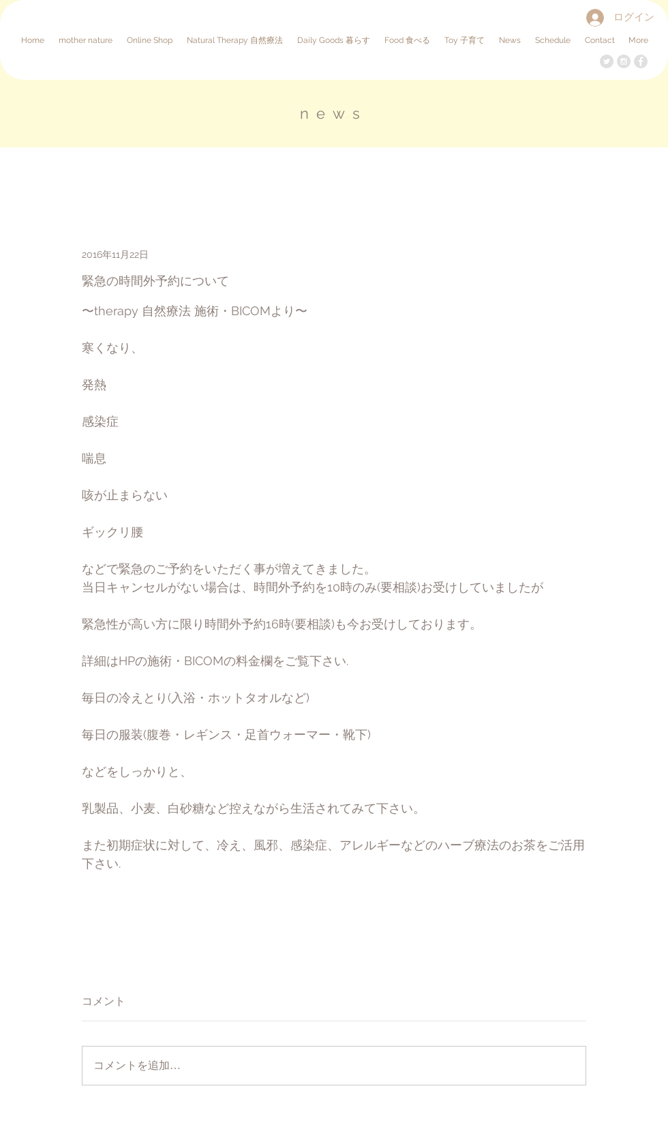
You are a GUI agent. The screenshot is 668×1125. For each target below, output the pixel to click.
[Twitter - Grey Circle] (606, 61)
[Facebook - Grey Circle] (641, 61)
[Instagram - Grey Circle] (624, 61)
